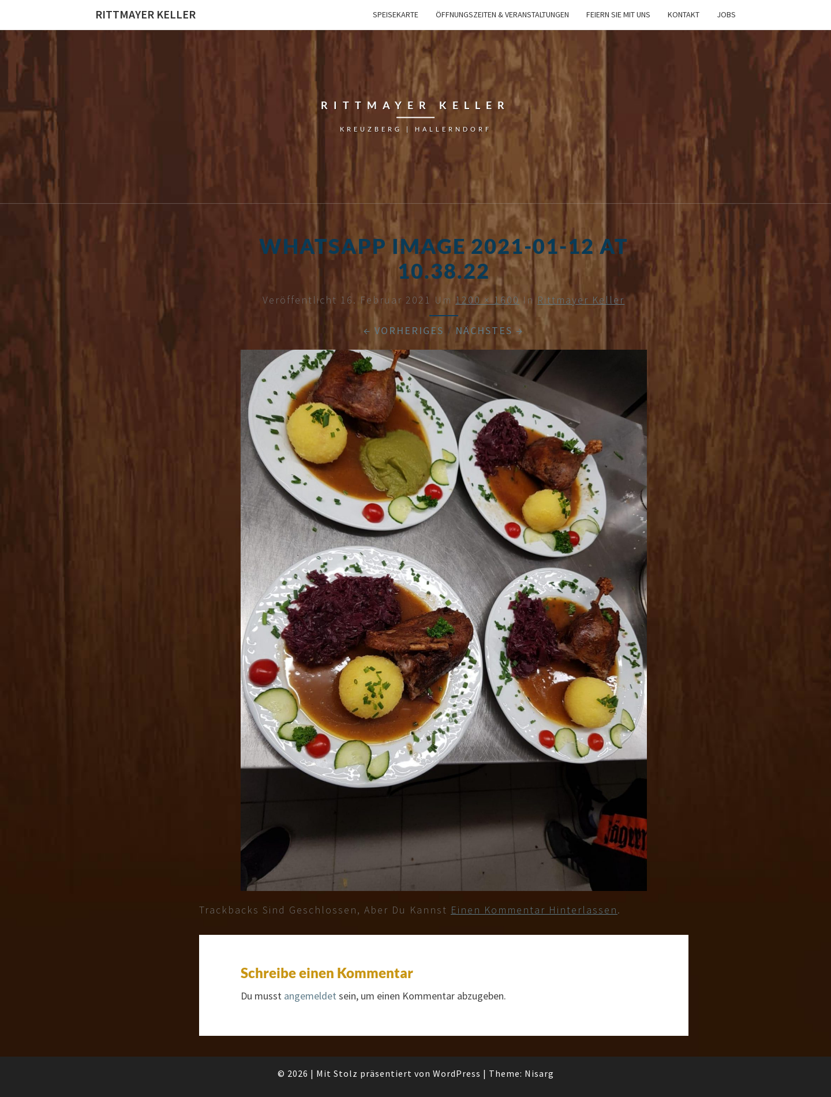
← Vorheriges (404, 330)
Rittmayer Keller (145, 14)
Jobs (726, 14)
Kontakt (683, 14)
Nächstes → (489, 330)
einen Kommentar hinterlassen (534, 909)
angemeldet (310, 995)
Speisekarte (395, 14)
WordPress (457, 1073)
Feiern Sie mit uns (618, 14)
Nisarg (539, 1073)
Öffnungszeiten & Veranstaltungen (502, 14)
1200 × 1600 (487, 299)
